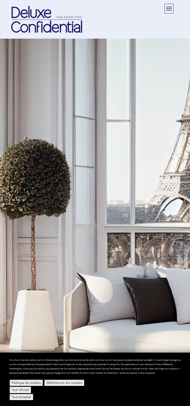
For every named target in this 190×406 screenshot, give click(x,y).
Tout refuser (20, 389)
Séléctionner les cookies (64, 383)
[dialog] (95, 379)
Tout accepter (21, 397)
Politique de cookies (26, 383)
